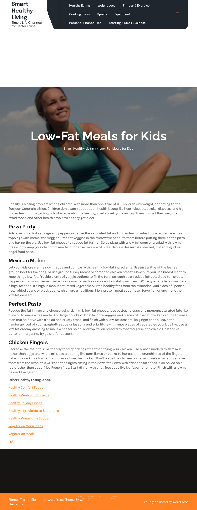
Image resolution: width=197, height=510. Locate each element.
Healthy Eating (79, 5)
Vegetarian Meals (21, 434)
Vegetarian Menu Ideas (25, 426)
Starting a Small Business (127, 23)
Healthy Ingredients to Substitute (34, 411)
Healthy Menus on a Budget (29, 418)
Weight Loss (106, 5)
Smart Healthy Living (22, 11)
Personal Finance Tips (85, 23)
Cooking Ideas (79, 14)
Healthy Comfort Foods (25, 387)
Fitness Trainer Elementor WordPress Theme (41, 500)
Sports (102, 14)
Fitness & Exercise (136, 5)
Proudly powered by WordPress (166, 502)
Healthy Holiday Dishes (25, 403)
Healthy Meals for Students (28, 395)
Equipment (122, 14)
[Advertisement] (98, 58)
